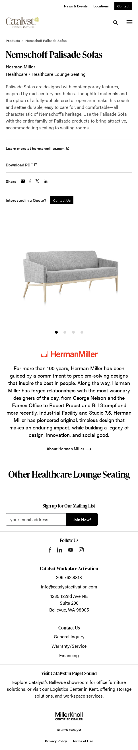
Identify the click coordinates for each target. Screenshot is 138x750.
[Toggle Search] (115, 22)
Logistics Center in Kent (74, 689)
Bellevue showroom (68, 682)
